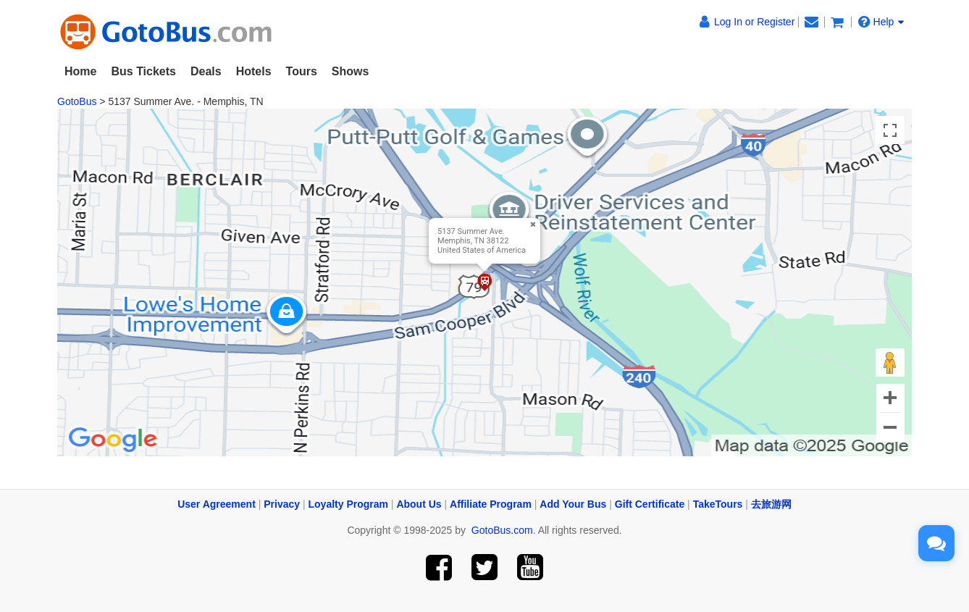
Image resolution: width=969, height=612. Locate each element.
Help (881, 22)
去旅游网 (771, 504)
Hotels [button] (254, 71)
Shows (350, 71)
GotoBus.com (502, 530)
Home (80, 71)
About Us (418, 504)
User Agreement (216, 504)
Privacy (282, 504)
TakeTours (718, 504)
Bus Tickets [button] (143, 71)
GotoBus (76, 101)
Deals (206, 71)
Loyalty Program (348, 504)
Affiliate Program (491, 504)
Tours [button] (301, 71)
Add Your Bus (573, 504)
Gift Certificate (649, 504)
